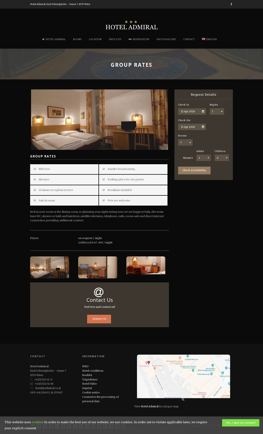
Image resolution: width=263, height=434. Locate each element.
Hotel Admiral (54, 39)
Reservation (139, 39)
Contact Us (99, 318)
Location (95, 39)
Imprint (87, 388)
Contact (189, 39)
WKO (85, 366)
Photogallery (166, 39)
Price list (115, 39)
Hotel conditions (92, 370)
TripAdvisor (90, 379)
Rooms (77, 39)
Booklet (87, 375)
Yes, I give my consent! (241, 422)
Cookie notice (91, 392)
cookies (37, 422)
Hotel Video (89, 383)
